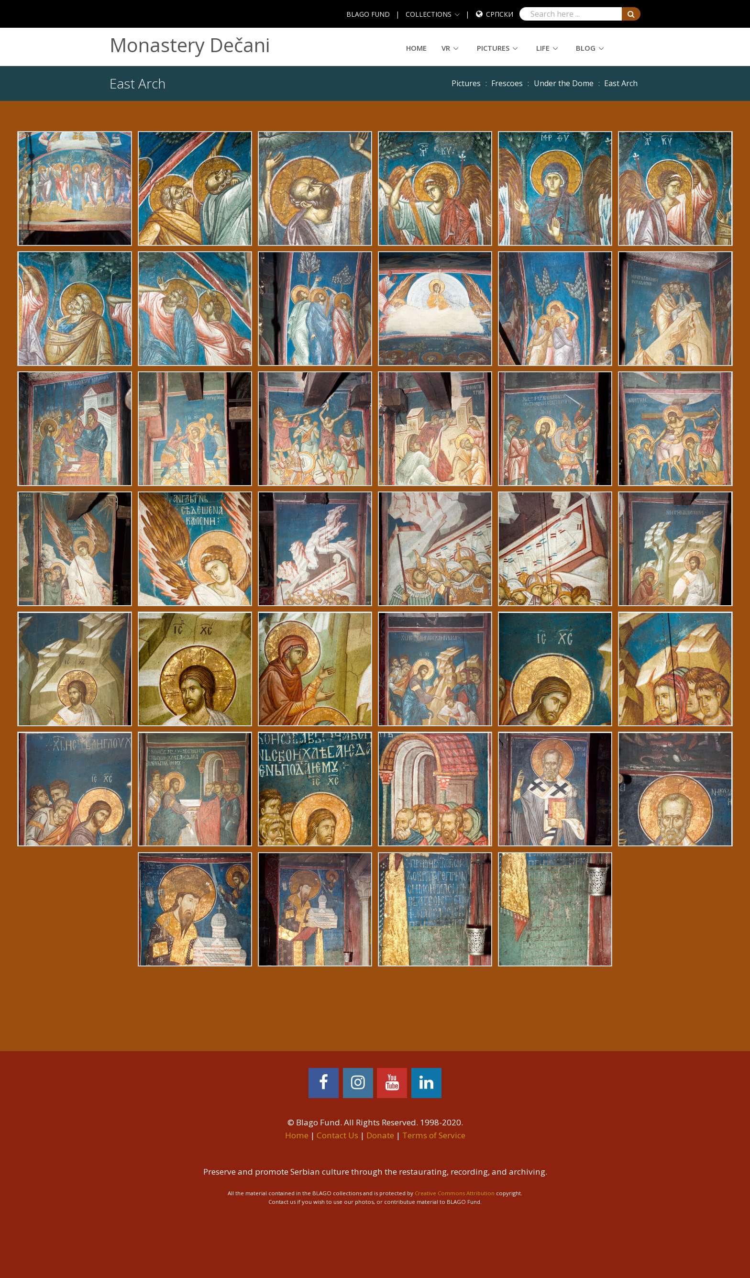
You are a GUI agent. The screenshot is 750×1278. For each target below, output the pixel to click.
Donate (380, 1135)
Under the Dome (564, 83)
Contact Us (337, 1135)
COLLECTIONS (429, 14)
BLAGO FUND (368, 14)
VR (445, 48)
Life (543, 48)
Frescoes (507, 83)
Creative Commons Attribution (455, 1193)
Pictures (493, 48)
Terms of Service (433, 1135)
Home (416, 48)
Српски (499, 14)
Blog (586, 48)
